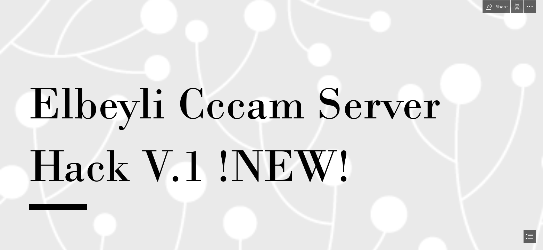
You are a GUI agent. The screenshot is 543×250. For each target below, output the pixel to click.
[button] (496, 6)
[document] (271, 125)
